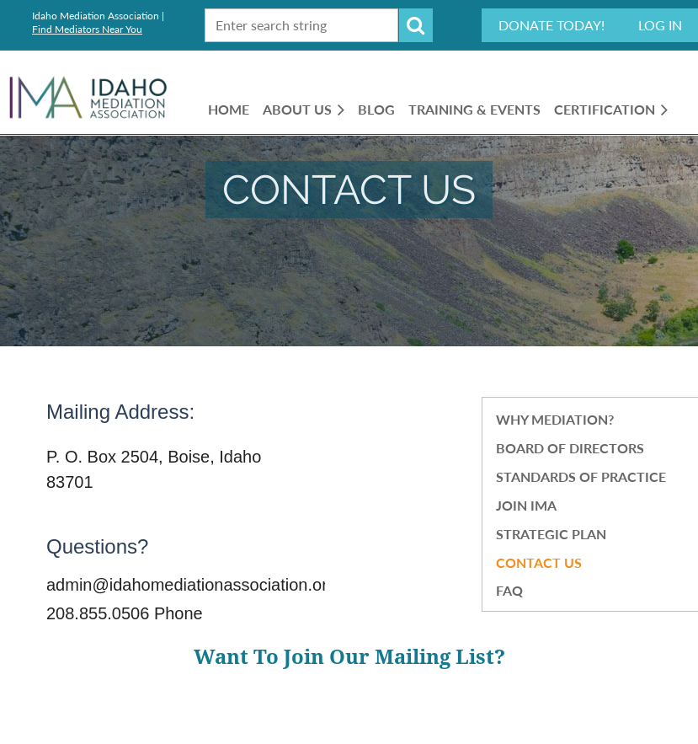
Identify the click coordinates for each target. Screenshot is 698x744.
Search (416, 25)
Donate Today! (551, 25)
